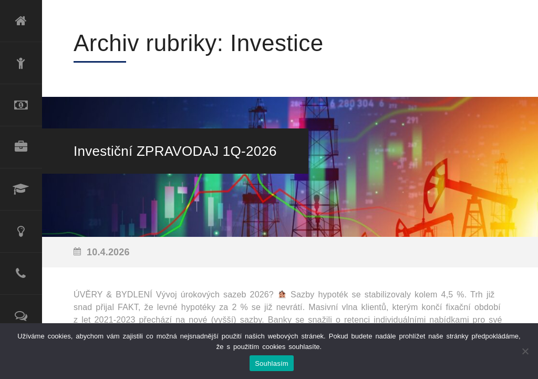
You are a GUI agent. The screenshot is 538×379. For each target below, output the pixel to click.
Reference (21, 316)
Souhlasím (271, 363)
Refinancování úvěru (21, 105)
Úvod (21, 21)
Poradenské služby (21, 232)
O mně (21, 63)
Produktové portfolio (21, 147)
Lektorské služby (21, 189)
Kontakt (21, 274)
